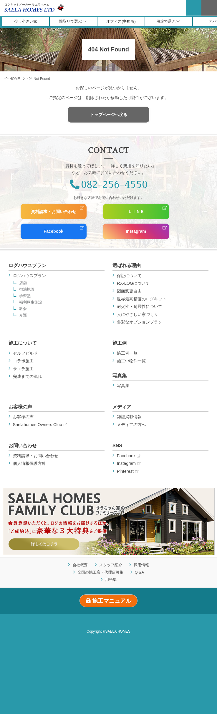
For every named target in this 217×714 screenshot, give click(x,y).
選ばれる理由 (126, 265)
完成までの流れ (27, 376)
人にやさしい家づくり (137, 314)
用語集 (111, 579)
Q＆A (139, 572)
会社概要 (80, 565)
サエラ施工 (23, 369)
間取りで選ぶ (72, 21)
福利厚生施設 (30, 302)
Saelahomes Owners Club (40, 425)
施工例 (119, 343)
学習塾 (25, 296)
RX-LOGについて (133, 283)
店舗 (23, 283)
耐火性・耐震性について (139, 306)
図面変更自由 (129, 291)
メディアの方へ (131, 425)
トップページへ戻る (108, 114)
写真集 (119, 375)
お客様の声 (20, 406)
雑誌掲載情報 (129, 417)
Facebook (53, 231)
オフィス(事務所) (121, 21)
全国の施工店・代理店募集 (100, 572)
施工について (23, 343)
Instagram (135, 231)
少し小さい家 (25, 21)
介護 (23, 315)
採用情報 (141, 565)
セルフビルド (25, 353)
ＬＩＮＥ (135, 211)
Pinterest (127, 471)
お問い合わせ (23, 445)
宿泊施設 (26, 289)
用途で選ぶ (168, 21)
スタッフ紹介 (110, 565)
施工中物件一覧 (131, 361)
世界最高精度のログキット (141, 299)
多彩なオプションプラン (139, 322)
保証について (129, 276)
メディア (121, 406)
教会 (23, 309)
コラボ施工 (23, 361)
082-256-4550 (109, 185)
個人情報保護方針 (29, 463)
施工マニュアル (108, 601)
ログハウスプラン (27, 265)
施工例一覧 (127, 353)
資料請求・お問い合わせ (53, 211)
